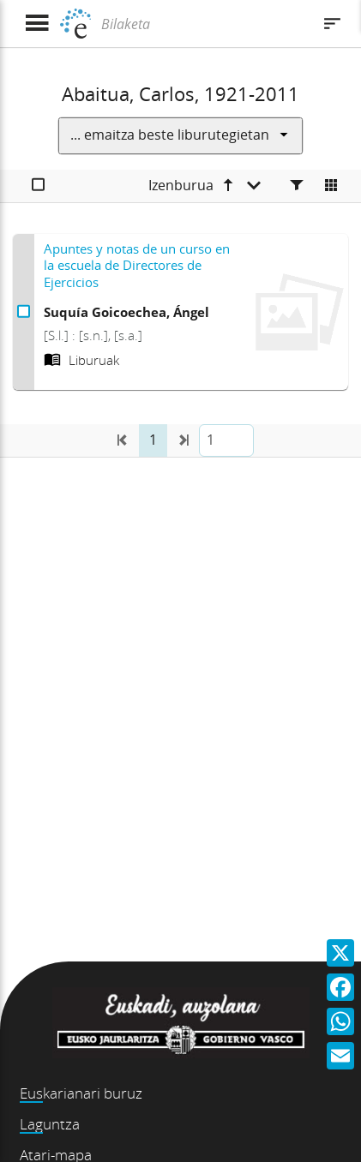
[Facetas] (297, 186)
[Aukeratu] (38, 185)
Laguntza (50, 1124)
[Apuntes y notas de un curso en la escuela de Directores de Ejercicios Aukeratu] (23, 312)
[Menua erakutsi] (36, 23)
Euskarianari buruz (81, 1093)
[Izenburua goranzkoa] (204, 186)
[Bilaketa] (204, 24)
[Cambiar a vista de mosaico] (331, 186)
